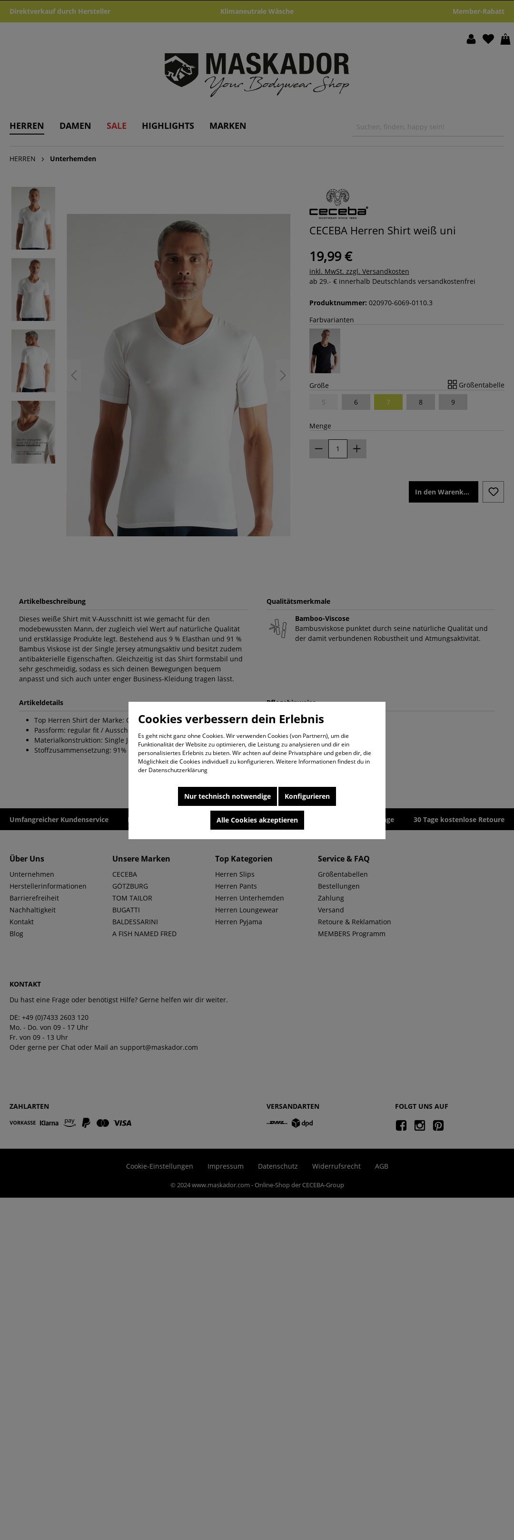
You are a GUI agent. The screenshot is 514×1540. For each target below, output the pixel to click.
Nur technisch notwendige (227, 796)
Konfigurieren (307, 796)
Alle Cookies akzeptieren (257, 819)
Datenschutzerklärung (178, 770)
